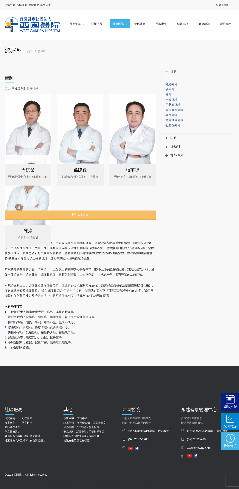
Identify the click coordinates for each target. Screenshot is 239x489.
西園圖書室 (99, 422)
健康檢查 (10, 436)
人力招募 (81, 427)
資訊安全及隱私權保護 (76, 440)
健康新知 (204, 23)
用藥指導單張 (96, 431)
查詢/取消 (230, 426)
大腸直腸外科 (174, 120)
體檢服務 (225, 23)
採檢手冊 (94, 436)
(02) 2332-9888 (197, 439)
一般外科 (171, 99)
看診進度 (230, 446)
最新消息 (75, 23)
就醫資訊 (182, 23)
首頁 (29, 51)
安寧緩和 (10, 422)
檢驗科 (67, 436)
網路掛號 (230, 407)
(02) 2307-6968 (138, 439)
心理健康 (27, 418)
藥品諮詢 (68, 431)
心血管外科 (172, 125)
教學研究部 (83, 422)
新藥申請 (81, 431)
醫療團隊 (118, 23)
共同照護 (35, 436)
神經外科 (171, 84)
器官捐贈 (27, 422)
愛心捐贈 (68, 427)
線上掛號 (80, 214)
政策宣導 (68, 418)
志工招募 (22, 440)
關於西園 (96, 23)
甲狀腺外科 (172, 104)
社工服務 (10, 440)
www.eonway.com (199, 448)
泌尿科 (169, 89)
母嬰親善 (10, 418)
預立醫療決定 (12, 431)
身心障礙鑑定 (38, 440)
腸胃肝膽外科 (174, 110)
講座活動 (22, 436)
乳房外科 (171, 115)
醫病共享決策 (12, 427)
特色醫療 (139, 23)
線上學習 (68, 422)
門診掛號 (161, 23)
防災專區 (82, 418)
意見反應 (94, 427)
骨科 (168, 94)
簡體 (226, 4)
